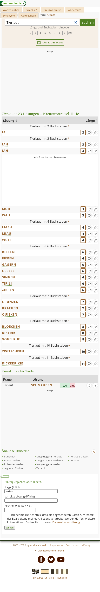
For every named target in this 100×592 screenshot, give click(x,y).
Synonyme (9, 15)
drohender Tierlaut (13, 464)
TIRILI (7, 283)
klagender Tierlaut (13, 468)
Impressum (56, 545)
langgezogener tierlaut (48, 464)
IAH (5, 144)
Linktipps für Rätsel (44, 577)
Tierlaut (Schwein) (79, 456)
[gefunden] (89, 132)
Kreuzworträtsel (53, 10)
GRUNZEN (10, 302)
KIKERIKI (9, 333)
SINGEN (8, 277)
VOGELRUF (11, 339)
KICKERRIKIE (12, 363)
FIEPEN (8, 258)
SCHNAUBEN (41, 385)
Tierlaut (7, 385)
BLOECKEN (11, 326)
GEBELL (8, 271)
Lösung (9, 121)
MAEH (7, 227)
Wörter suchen (11, 10)
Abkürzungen (28, 15)
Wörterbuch (74, 10)
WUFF (7, 240)
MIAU (6, 233)
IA (4, 132)
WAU (6, 215)
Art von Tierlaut (12, 460)
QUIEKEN (9, 314)
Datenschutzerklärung (66, 522)
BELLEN (8, 252)
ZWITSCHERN (13, 351)
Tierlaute (74, 460)
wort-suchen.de (38, 545)
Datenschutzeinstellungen (51, 550)
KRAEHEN (10, 308)
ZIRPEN (8, 290)
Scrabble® (31, 10)
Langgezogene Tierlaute (49, 460)
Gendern (62, 577)
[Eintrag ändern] (95, 132)
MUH (6, 209)
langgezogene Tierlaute (49, 456)
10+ (70, 33)
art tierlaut (9, 456)
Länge (90, 121)
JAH (5, 151)
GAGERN (9, 264)
